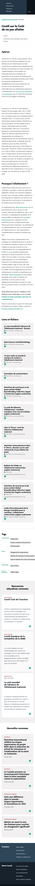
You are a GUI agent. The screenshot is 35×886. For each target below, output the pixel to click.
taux (10, 252)
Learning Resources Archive (10, 19)
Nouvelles (9, 11)
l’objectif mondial (15, 275)
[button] (30, 11)
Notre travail (9, 6)
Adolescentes (14, 539)
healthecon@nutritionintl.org (12, 309)
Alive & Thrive (15, 566)
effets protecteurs (21, 207)
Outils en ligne (15, 572)
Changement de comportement (19, 552)
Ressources (9, 8)
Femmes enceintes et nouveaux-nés (20, 542)
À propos (8, 3)
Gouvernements (15, 546)
